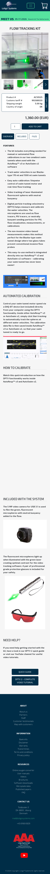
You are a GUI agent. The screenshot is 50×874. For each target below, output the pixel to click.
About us (23, 711)
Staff (23, 718)
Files (34, 136)
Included (21, 136)
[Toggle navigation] (31, 5)
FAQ (23, 792)
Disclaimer (23, 742)
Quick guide (25, 672)
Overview (8, 136)
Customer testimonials (23, 721)
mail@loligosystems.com (23, 818)
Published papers (23, 789)
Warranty (23, 745)
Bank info (23, 739)
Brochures (23, 780)
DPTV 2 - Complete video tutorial (25, 681)
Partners (23, 715)
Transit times (23, 749)
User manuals (23, 773)
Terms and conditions (23, 752)
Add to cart (35, 126)
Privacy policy (23, 755)
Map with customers (23, 724)
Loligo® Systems (25, 871)
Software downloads (23, 783)
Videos (23, 776)
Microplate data (23, 786)
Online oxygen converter (23, 770)
